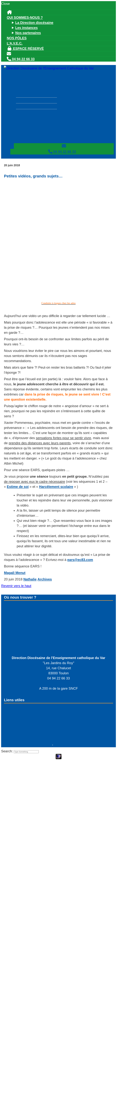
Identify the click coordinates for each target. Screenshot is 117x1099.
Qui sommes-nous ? (25, 17)
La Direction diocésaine (34, 22)
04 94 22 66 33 (21, 59)
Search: (7, 751)
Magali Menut (14, 573)
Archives (45, 579)
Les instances (26, 28)
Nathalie (29, 579)
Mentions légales (67, 745)
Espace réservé (25, 48)
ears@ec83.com (80, 560)
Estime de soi (18, 487)
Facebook (15, 725)
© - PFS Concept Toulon (27, 745)
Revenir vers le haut (16, 586)
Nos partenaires (28, 33)
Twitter (12, 718)
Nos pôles (17, 38)
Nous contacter (22, 738)
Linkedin (14, 732)
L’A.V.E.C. (14, 43)
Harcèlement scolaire (56, 487)
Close (5, 4)
